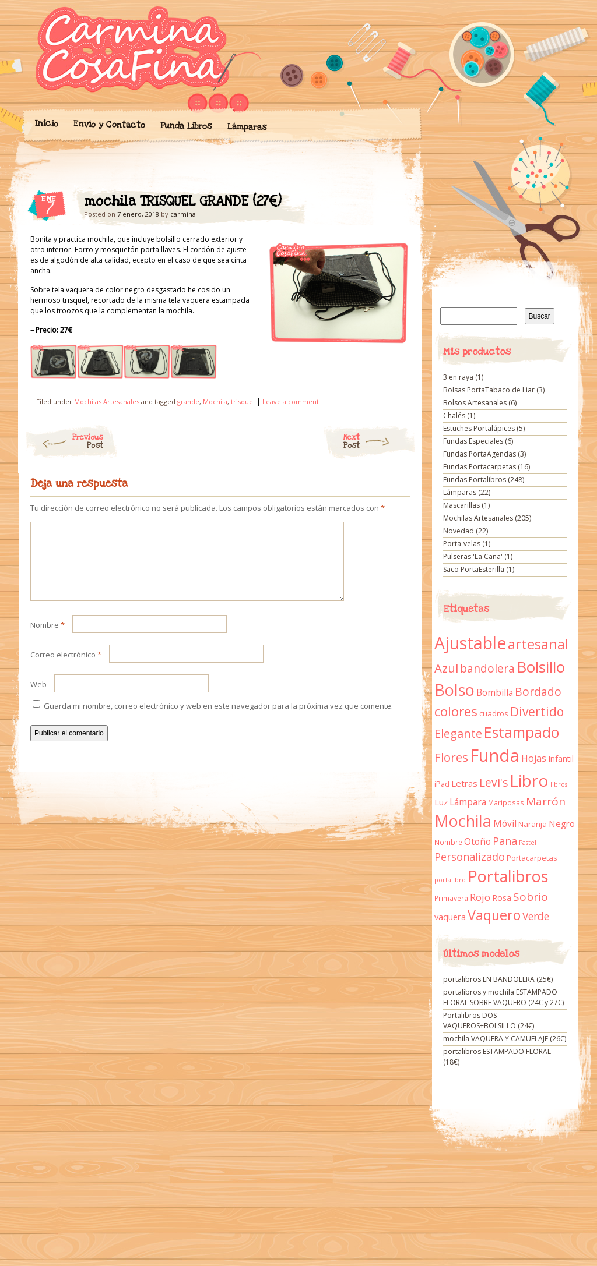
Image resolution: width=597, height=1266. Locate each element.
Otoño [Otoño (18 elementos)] (477, 841)
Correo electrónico (65, 668)
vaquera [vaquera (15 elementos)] (450, 916)
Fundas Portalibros (474, 480)
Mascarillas (461, 505)
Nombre (47, 639)
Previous (63, 441)
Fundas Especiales (473, 441)
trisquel (243, 401)
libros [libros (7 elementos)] (558, 784)
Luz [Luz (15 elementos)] (441, 802)
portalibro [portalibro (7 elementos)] (450, 880)
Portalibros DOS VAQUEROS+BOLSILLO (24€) (488, 1020)
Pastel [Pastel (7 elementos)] (527, 843)
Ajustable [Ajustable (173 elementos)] (470, 643)
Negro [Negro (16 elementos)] (562, 823)
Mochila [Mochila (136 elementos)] (462, 821)
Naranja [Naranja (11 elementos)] (532, 824)
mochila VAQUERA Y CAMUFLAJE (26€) (504, 1039)
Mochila (215, 401)
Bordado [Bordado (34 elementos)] (538, 691)
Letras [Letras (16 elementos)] (464, 783)
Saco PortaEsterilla (473, 569)
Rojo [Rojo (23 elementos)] (480, 897)
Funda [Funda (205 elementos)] (494, 755)
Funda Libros (186, 126)
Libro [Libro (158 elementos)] (529, 780)
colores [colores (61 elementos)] (455, 711)
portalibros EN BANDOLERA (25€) (498, 979)
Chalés (454, 415)
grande (188, 401)
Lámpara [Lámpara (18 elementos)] (467, 801)
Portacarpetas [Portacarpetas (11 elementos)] (532, 858)
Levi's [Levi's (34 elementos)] (493, 782)
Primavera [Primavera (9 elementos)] (451, 898)
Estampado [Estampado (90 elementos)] (521, 732)
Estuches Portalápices (479, 428)
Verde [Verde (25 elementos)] (535, 916)
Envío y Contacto (109, 124)
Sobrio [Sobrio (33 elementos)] (530, 896)
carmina (183, 214)
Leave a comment (290, 401)
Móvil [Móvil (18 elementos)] (505, 823)
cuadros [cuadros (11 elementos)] (493, 713)
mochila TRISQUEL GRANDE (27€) (391, 204)
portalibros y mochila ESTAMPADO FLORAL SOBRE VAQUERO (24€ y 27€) (503, 997)
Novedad (458, 531)
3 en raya (458, 377)
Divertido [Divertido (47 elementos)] (537, 711)
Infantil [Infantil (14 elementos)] (561, 758)
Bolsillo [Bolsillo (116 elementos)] (541, 666)
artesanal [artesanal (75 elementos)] (538, 644)
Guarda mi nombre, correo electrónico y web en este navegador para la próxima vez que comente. (218, 720)
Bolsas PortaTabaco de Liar (489, 390)
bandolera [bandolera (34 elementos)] (487, 668)
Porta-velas (461, 544)
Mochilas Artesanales (106, 401)
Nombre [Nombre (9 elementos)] (448, 842)
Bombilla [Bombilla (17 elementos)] (494, 693)
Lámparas (246, 127)
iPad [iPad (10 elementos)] (441, 784)
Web (38, 698)
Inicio (46, 123)
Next (379, 441)
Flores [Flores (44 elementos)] (451, 757)
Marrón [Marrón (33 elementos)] (546, 801)
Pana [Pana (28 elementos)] (505, 841)
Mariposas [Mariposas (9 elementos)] (506, 803)
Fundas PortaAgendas (479, 454)
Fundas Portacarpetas (479, 467)
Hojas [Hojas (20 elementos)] (533, 758)
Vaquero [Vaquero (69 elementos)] (494, 915)
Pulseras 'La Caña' (473, 556)
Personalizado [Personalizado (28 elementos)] (469, 857)
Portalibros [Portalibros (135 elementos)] (508, 876)
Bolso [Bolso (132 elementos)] (454, 690)
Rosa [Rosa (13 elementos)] (501, 897)
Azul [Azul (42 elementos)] (446, 668)
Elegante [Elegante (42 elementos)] (458, 733)
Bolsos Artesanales (475, 403)
